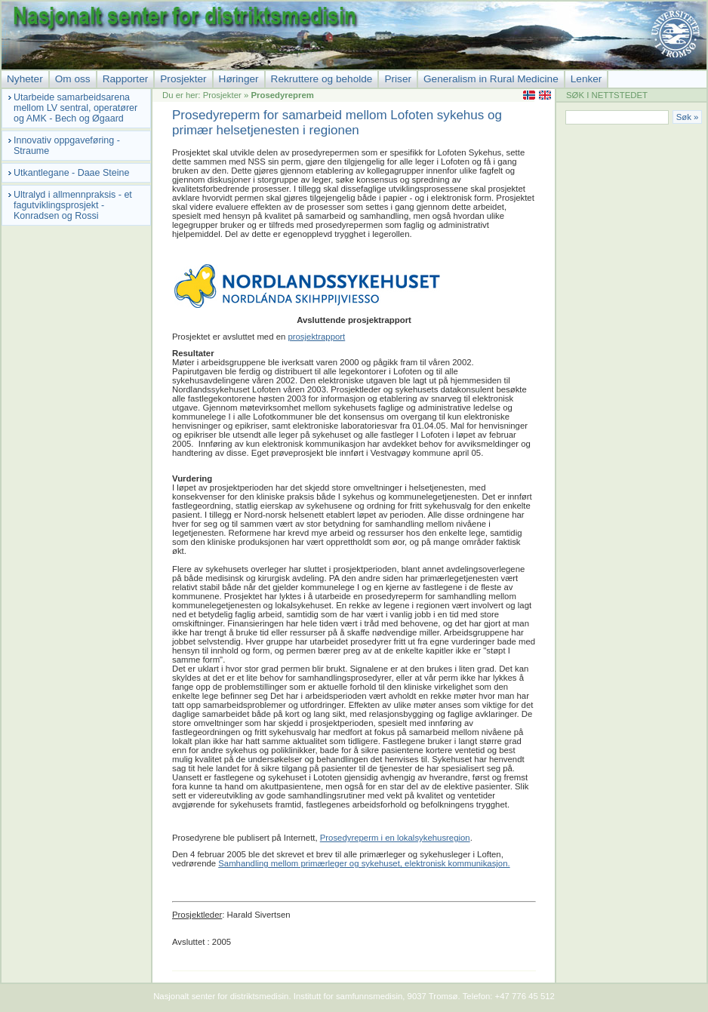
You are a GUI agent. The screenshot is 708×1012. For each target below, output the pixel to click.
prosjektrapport (316, 336)
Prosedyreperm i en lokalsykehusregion (395, 837)
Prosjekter (222, 95)
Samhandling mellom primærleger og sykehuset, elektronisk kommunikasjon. (363, 863)
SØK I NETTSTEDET (607, 95)
